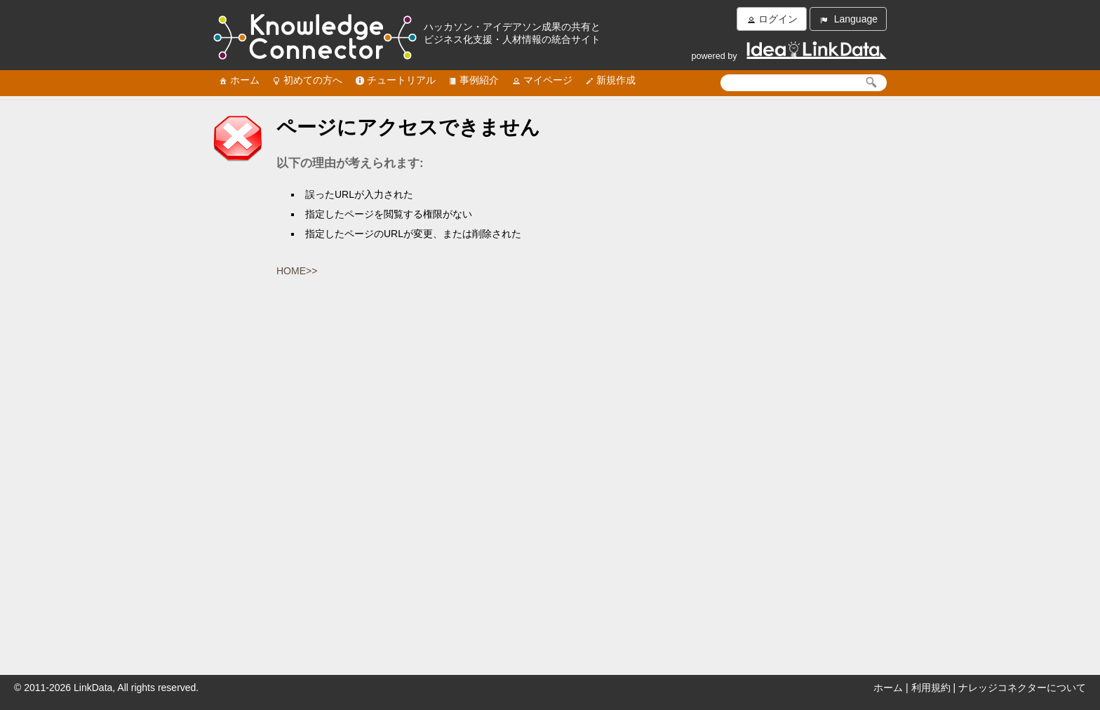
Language (848, 19)
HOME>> (296, 270)
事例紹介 (473, 80)
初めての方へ (306, 80)
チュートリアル (395, 80)
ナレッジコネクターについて (1022, 687)
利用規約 (931, 687)
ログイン (772, 19)
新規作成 (610, 80)
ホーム (238, 80)
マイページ (541, 80)
